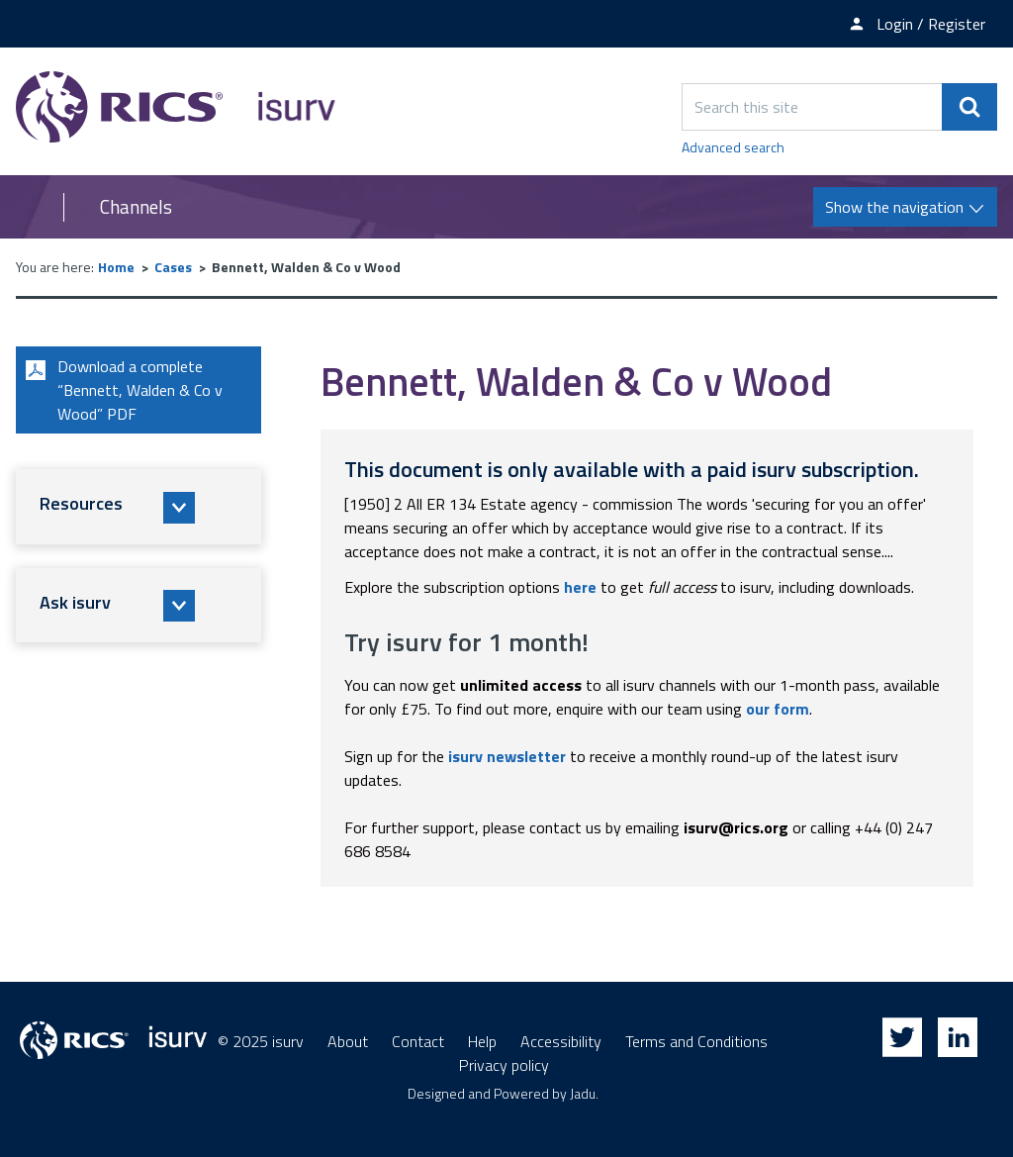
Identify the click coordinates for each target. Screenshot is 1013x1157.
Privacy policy (504, 1065)
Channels (136, 207)
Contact (418, 1041)
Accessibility (560, 1041)
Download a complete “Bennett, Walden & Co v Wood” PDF (121, 390)
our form (777, 709)
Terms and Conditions (696, 1041)
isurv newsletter (507, 756)
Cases (173, 266)
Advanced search (733, 147)
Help (482, 1041)
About (347, 1041)
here (580, 587)
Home (116, 266)
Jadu (583, 1093)
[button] (138, 506)
